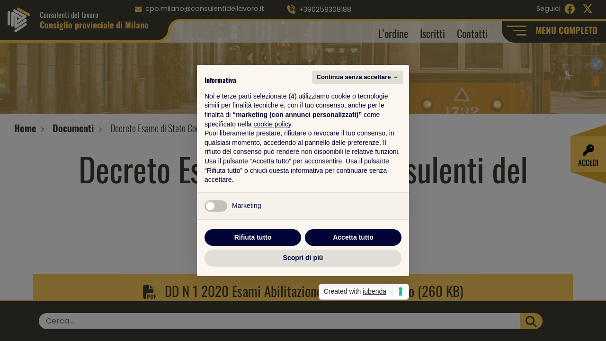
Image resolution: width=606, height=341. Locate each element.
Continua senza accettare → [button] (358, 77)
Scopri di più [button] (303, 257)
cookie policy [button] (272, 124)
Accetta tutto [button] (353, 237)
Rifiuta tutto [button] (253, 237)
